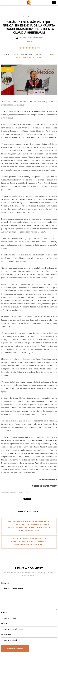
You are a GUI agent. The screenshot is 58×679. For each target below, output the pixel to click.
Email (18, 57)
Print (52, 54)
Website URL (6, 635)
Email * (4, 624)
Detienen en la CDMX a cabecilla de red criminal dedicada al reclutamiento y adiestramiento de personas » (29, 542)
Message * (5, 583)
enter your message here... (29, 598)
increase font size (46, 54)
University (29, 2)
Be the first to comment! (32, 57)
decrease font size (44, 54)
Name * (3, 613)
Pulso (16, 54)
